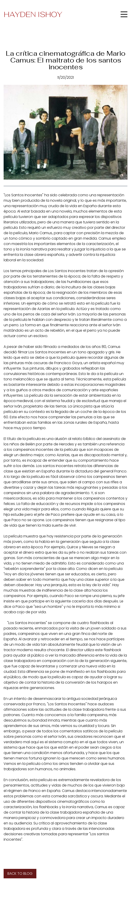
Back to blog (20, 873)
